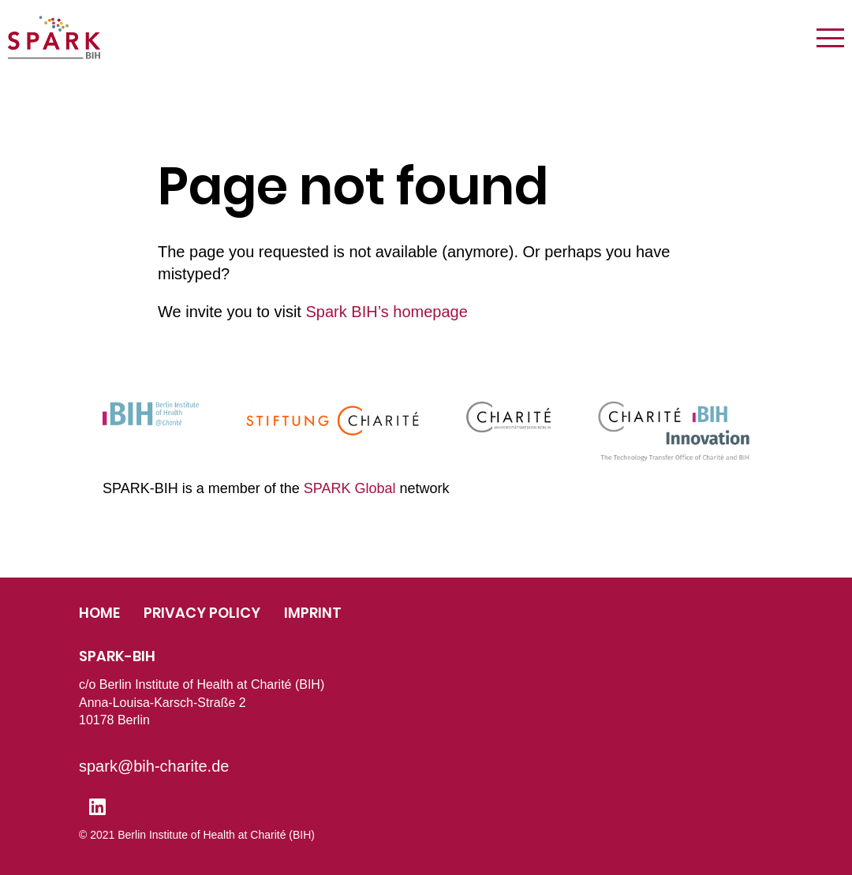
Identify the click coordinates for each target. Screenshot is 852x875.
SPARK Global (350, 488)
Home (99, 613)
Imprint (313, 613)
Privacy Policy (202, 613)
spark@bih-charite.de (154, 766)
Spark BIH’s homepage (386, 311)
